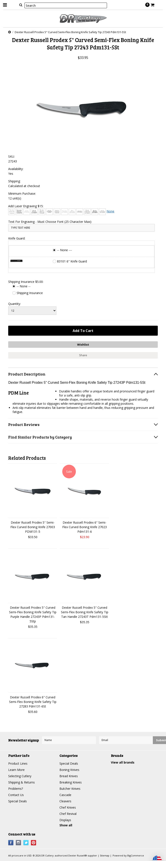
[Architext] (11, 211)
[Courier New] (64, 211)
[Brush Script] (34, 211)
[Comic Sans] (49, 211)
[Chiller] (41, 211)
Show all (65, 825)
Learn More (16, 770)
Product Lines (17, 763)
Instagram (18, 842)
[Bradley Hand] (26, 211)
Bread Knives (68, 776)
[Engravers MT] (79, 211)
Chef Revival (68, 814)
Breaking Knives (70, 782)
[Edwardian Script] (72, 211)
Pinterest (33, 842)
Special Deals (17, 801)
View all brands (122, 762)
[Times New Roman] (102, 211)
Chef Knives (67, 807)
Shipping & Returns (21, 782)
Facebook (11, 842)
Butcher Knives (69, 789)
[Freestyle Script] (87, 211)
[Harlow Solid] (94, 211)
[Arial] (19, 211)
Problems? (15, 789)
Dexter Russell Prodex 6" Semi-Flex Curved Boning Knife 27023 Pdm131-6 (84, 527)
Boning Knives (69, 770)
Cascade (65, 795)
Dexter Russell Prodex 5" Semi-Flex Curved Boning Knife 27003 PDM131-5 (32, 527)
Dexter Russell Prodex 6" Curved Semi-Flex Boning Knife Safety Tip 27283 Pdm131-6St (32, 701)
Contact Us (16, 795)
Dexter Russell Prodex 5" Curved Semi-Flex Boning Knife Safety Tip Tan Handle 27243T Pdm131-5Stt (84, 612)
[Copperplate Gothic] (57, 211)
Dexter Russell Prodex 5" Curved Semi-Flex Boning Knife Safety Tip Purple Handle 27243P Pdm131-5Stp (32, 614)
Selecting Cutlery (19, 776)
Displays (65, 820)
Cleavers (65, 801)
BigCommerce (135, 855)
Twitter (26, 842)
